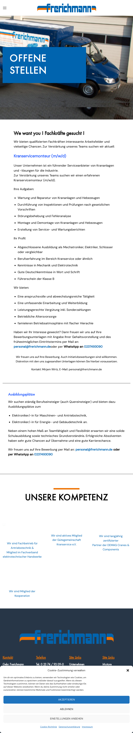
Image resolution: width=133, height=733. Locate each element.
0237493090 (93, 347)
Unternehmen (76, 664)
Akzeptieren (66, 699)
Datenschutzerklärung (69, 726)
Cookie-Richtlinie (48, 726)
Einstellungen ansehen (66, 718)
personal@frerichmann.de (32, 347)
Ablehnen (66, 709)
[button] (128, 670)
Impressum (87, 726)
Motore (107, 664)
